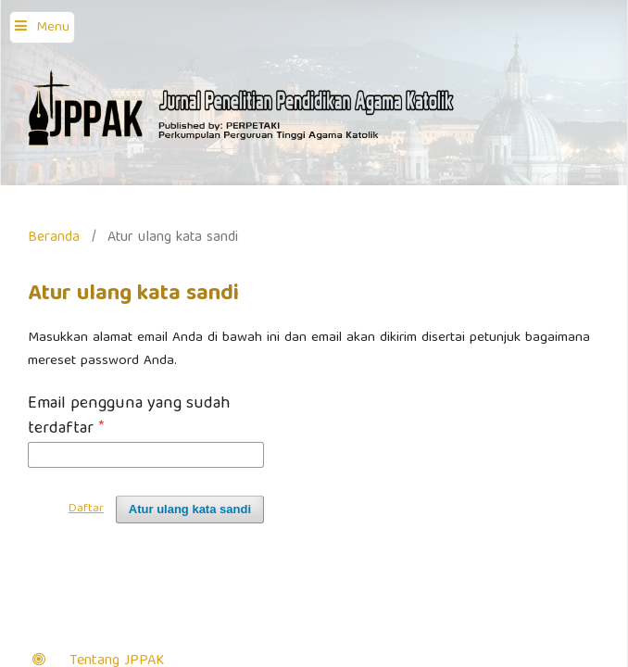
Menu (52, 28)
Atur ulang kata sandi (190, 509)
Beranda (54, 237)
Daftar (86, 509)
